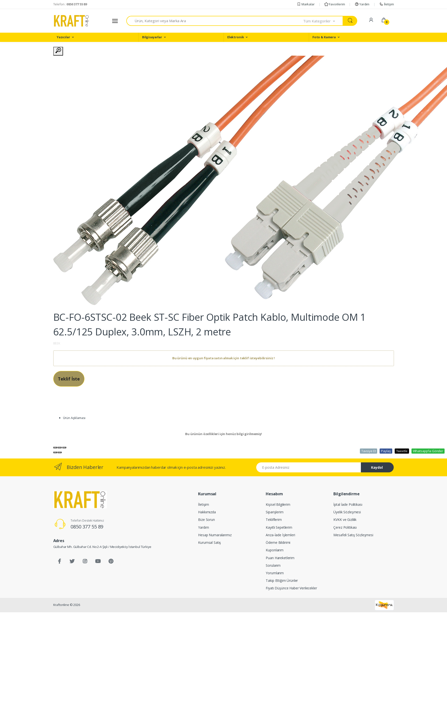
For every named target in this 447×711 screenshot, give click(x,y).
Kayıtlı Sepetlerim (279, 527)
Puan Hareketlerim (280, 557)
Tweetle (402, 451)
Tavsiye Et (368, 451)
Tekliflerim (274, 519)
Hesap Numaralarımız (214, 535)
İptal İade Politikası (347, 504)
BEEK (56, 343)
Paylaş (386, 451)
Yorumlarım (275, 573)
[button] (323, 21)
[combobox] (215, 21)
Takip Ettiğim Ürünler (282, 580)
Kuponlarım (274, 550)
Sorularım (273, 565)
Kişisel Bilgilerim (278, 504)
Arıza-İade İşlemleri (280, 535)
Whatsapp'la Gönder (428, 451)
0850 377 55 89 (87, 526)
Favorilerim (334, 4)
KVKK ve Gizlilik (344, 519)
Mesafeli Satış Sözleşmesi (353, 535)
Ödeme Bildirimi (278, 542)
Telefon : (70, 4)
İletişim (386, 4)
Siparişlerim (274, 512)
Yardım (362, 4)
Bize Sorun (206, 519)
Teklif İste (69, 379)
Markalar (306, 4)
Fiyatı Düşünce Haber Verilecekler (291, 588)
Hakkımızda (207, 512)
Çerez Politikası (345, 527)
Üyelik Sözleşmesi (347, 512)
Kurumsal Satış (209, 542)
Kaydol (377, 467)
